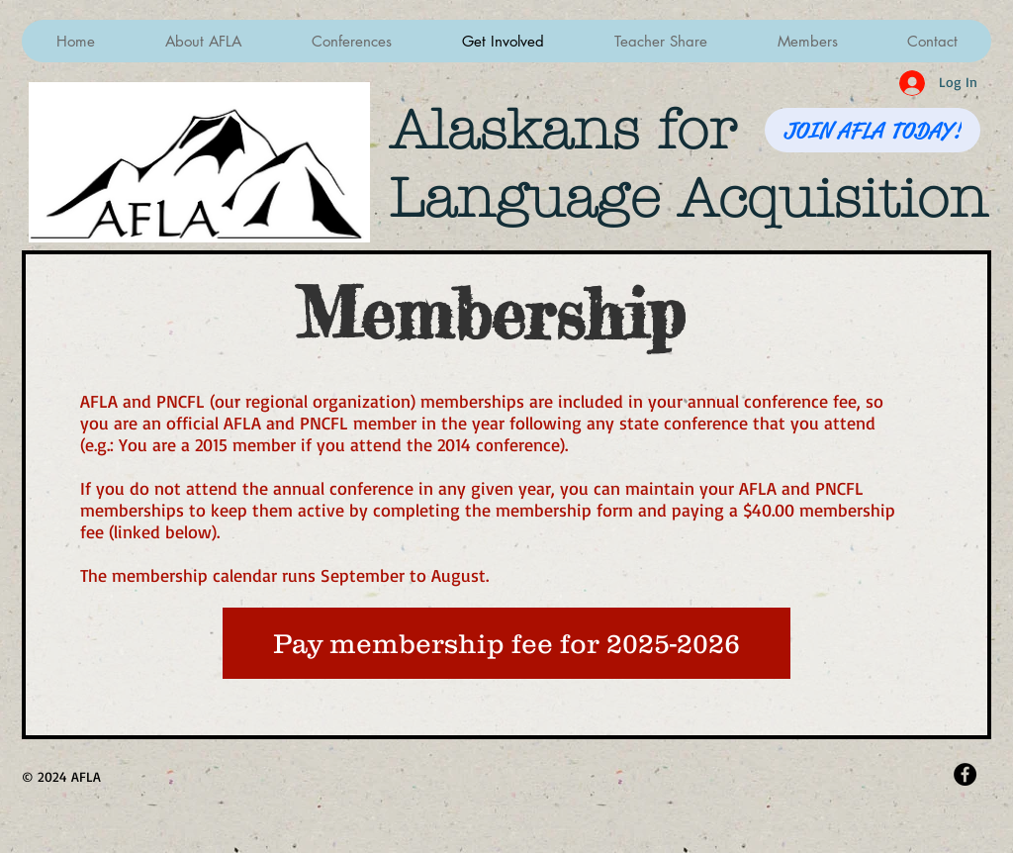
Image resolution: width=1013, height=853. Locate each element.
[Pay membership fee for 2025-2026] (506, 643)
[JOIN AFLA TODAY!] (872, 130)
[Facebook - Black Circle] (965, 774)
